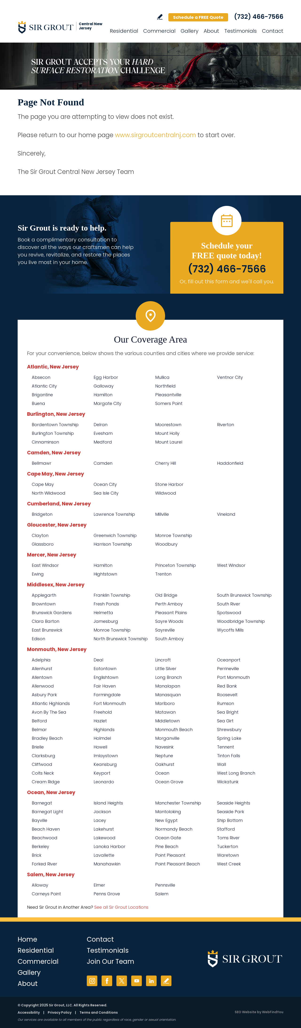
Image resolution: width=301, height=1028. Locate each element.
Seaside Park (230, 812)
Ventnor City (230, 377)
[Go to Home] (60, 27)
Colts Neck (43, 773)
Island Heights (108, 803)
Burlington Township (53, 433)
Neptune (164, 756)
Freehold (103, 712)
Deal (98, 660)
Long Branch (168, 677)
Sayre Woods (169, 621)
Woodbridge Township (241, 621)
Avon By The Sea (49, 712)
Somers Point (168, 403)
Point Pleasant (170, 855)
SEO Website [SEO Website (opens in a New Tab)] (245, 1012)
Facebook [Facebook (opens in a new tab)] (107, 981)
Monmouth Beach (174, 729)
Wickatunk (227, 782)
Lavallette (104, 855)
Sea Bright (227, 712)
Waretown (228, 855)
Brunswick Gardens (52, 613)
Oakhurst (164, 764)
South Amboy (169, 639)
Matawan (165, 712)
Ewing (38, 574)
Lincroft (163, 660)
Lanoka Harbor (109, 846)
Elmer (99, 885)
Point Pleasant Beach (177, 864)
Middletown (167, 721)
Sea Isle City (106, 493)
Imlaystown (106, 756)
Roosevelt (227, 695)
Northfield (165, 386)
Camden (103, 463)
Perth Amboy (169, 604)
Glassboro (43, 544)
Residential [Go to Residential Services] (124, 31)
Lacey (100, 820)
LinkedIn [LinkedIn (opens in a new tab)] (151, 981)
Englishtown (106, 677)
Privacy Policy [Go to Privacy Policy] (59, 1012)
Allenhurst (42, 669)
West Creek (229, 864)
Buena (38, 403)
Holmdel (102, 738)
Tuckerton (227, 846)
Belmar (39, 729)
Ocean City (105, 484)
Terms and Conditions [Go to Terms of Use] (98, 1012)
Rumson (225, 703)
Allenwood (43, 686)
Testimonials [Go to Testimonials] (240, 31)
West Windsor (231, 565)
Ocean (162, 773)
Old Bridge (166, 595)
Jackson (102, 812)
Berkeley (40, 846)
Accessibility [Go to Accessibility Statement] (29, 1012)
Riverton (225, 425)
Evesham (103, 433)
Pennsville (165, 885)
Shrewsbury (229, 729)
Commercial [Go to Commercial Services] (159, 31)
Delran (100, 425)
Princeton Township (175, 565)
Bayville (39, 820)
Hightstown (105, 574)
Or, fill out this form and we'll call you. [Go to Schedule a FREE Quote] (227, 281)
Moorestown (168, 425)
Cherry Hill (165, 463)
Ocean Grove (169, 782)
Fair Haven (105, 686)
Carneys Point (46, 894)
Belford (39, 721)
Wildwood (165, 493)
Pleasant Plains (171, 613)
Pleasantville (168, 395)
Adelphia (41, 660)
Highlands (104, 729)
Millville (162, 514)
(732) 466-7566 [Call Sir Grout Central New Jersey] (258, 16)
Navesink (164, 747)
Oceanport (228, 660)
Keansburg (105, 764)
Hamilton (103, 395)
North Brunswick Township (121, 639)
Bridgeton (42, 514)
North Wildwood (48, 493)
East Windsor (45, 565)
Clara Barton (45, 621)
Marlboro (165, 703)
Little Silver (165, 669)
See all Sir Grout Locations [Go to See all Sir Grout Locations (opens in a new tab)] (121, 907)
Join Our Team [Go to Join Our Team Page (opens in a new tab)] (110, 961)
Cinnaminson (45, 442)
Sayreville (165, 630)
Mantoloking (168, 812)
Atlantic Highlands (51, 703)
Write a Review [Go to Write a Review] (159, 17)
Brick (36, 855)
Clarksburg (43, 756)
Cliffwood (42, 764)
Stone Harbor (169, 484)
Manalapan (167, 686)
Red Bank (227, 686)
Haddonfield (230, 463)
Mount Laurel (168, 442)
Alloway (40, 885)
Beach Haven (46, 829)
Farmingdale (107, 695)
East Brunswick (47, 630)
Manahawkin (107, 864)
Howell (100, 747)
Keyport (102, 773)
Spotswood (229, 613)
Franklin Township (112, 595)
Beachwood (44, 838)
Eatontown (105, 669)
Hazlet (100, 721)
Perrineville (228, 669)
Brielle (38, 747)
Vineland (226, 514)
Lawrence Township (114, 514)
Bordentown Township (55, 425)
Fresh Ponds (106, 604)
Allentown (42, 677)
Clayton (40, 535)
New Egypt (166, 820)
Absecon (41, 377)
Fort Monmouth (110, 703)
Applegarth (44, 595)
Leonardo (104, 782)
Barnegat (42, 803)
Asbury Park (44, 695)
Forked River (44, 864)
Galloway (104, 386)
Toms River (228, 838)
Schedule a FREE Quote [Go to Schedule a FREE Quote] (198, 17)
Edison (38, 639)
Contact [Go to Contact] (272, 31)
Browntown (43, 604)
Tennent (225, 747)
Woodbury (166, 544)
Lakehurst (104, 829)
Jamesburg (106, 621)
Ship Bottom (230, 820)
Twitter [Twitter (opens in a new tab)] (121, 981)
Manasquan (168, 695)
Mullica (162, 377)
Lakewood (104, 838)
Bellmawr (41, 463)
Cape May (43, 484)
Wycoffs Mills (230, 630)
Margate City (107, 403)
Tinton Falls (228, 756)
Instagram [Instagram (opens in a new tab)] (92, 981)
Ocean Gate (168, 838)
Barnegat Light (47, 812)
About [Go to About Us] (211, 31)
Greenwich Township (115, 535)
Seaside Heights (233, 803)
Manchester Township (178, 803)
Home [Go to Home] (27, 939)
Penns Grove (107, 894)
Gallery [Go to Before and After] (189, 31)
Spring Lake (229, 738)
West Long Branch (236, 773)
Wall (221, 764)
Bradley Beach (47, 738)
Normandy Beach (173, 829)
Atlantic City (44, 386)
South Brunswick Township (244, 595)
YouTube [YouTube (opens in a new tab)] (136, 981)
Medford (103, 442)
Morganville (167, 738)
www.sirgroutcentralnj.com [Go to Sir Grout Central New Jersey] (155, 135)
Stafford (226, 829)
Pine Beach (166, 846)
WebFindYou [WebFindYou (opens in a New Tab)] (272, 1012)
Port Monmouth (233, 677)
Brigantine (42, 395)
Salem (161, 894)
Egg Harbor (106, 377)
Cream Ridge (46, 782)
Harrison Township (113, 544)
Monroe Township (173, 535)
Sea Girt (225, 721)
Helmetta (103, 613)
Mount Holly (167, 433)
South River (228, 604)
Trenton (163, 574)
